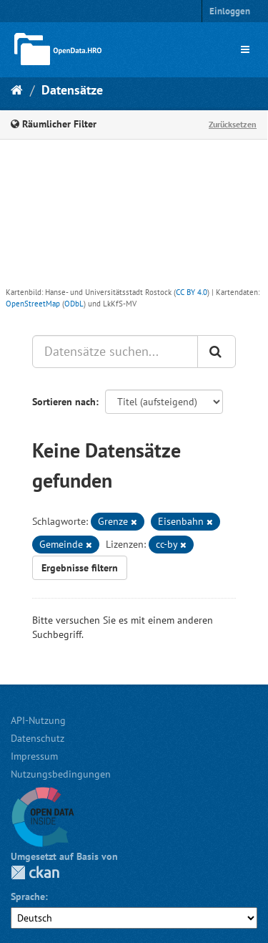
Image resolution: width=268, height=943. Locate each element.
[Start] (17, 90)
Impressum (34, 756)
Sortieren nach (64, 401)
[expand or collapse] (245, 49)
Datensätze (72, 90)
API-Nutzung (38, 720)
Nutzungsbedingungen (61, 774)
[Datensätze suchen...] (115, 351)
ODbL (74, 304)
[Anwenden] (216, 351)
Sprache (28, 896)
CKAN (35, 872)
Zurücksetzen (233, 124)
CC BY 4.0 (191, 292)
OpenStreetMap (33, 304)
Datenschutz (37, 738)
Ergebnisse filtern (79, 567)
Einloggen (229, 11)
